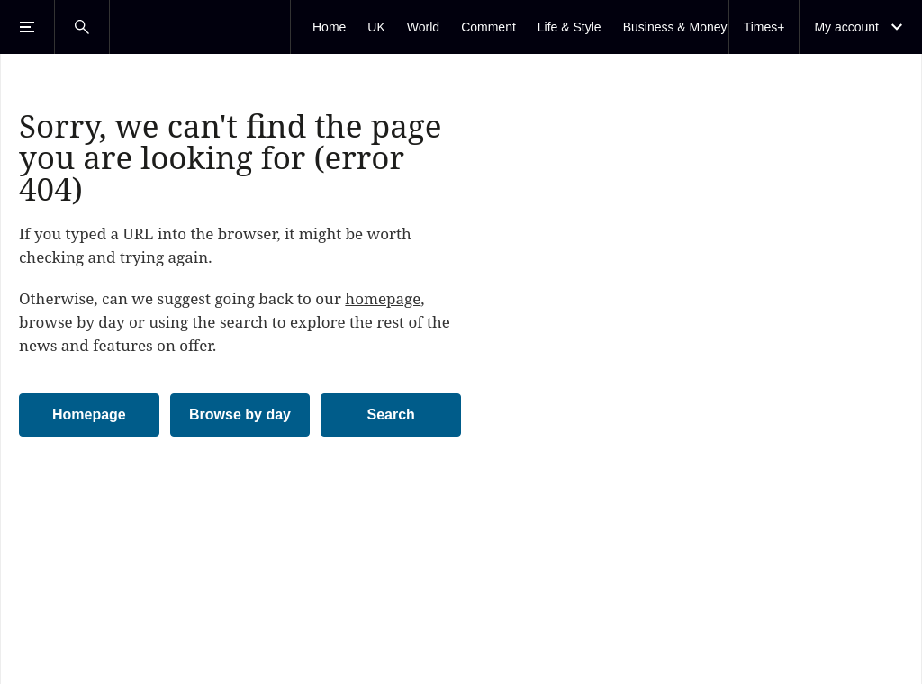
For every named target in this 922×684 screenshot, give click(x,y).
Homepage (89, 414)
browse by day (72, 321)
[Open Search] (82, 27)
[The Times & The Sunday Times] (200, 27)
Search (390, 414)
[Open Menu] (27, 27)
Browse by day (240, 414)
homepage (382, 298)
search (244, 321)
